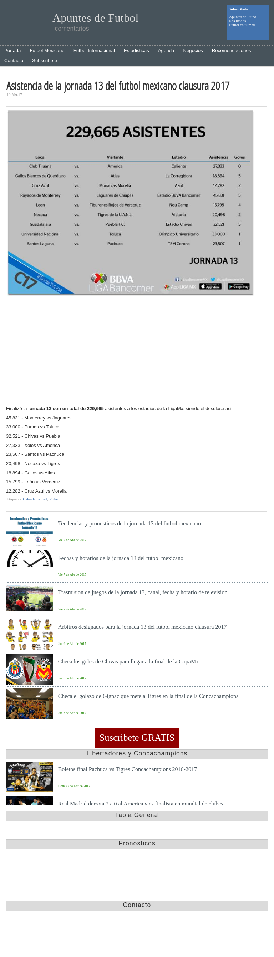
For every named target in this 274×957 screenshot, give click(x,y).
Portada (12, 50)
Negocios (193, 50)
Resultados (237, 21)
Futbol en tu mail (242, 25)
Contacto (13, 60)
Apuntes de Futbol (243, 17)
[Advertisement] (136, 352)
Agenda (166, 50)
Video (53, 499)
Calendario (31, 499)
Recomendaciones (231, 50)
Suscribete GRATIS (136, 738)
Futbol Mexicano (47, 50)
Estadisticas (136, 50)
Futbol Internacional (94, 50)
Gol (44, 499)
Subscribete (44, 60)
